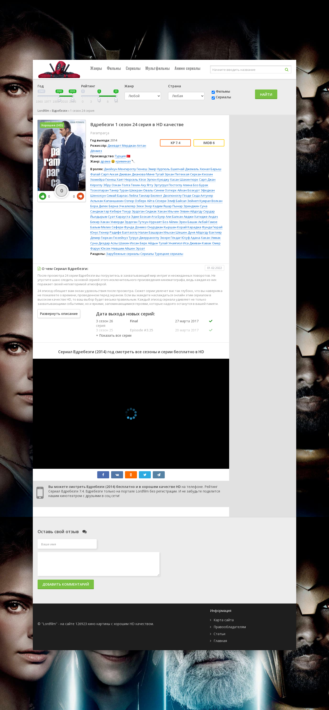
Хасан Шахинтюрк (184, 179)
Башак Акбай (197, 222)
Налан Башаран (150, 232)
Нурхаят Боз (158, 222)
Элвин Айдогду (191, 211)
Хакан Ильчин (168, 211)
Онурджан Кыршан (161, 227)
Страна (174, 86)
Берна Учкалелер (122, 206)
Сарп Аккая (109, 174)
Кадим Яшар (162, 206)
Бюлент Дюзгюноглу (166, 195)
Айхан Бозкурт (188, 190)
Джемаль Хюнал (197, 169)
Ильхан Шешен (175, 232)
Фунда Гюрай (212, 227)
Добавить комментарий (65, 584)
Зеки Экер (144, 206)
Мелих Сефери (112, 227)
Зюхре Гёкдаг (170, 237)
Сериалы (133, 68)
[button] (113, 335)
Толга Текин (131, 185)
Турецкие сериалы (169, 254)
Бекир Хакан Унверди (107, 222)
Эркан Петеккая (176, 174)
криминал (123, 161)
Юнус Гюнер (99, 232)
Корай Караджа (189, 227)
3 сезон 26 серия (104, 323)
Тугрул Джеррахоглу (144, 237)
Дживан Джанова (132, 174)
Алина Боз (191, 185)
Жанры (96, 68)
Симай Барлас (117, 195)
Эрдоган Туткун (136, 222)
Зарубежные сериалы (123, 254)
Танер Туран (119, 190)
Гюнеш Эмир (146, 169)
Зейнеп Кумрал (199, 201)
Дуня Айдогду (198, 232)
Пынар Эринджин (185, 206)
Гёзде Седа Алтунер (197, 195)
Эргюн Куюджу (158, 179)
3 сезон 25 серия (104, 332)
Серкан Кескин (201, 174)
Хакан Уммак (211, 237)
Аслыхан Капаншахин (107, 201)
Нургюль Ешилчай (170, 169)
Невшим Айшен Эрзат (128, 248)
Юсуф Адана (191, 237)
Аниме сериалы (187, 68)
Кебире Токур (120, 211)
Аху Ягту (147, 185)
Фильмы (114, 68)
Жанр (129, 86)
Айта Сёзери (156, 201)
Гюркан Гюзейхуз (114, 237)
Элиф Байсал (177, 201)
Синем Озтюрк (165, 190)
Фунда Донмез (135, 227)
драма (105, 161)
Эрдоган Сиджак (144, 211)
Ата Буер (158, 216)
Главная (220, 640)
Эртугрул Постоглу (168, 185)
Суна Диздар (100, 243)
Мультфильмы (157, 68)
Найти (266, 94)
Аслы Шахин (120, 243)
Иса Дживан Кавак (197, 243)
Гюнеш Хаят (114, 179)
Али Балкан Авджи (179, 216)
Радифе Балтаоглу (124, 232)
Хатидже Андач (206, 216)
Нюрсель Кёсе (135, 179)
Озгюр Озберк (135, 201)
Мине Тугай (155, 174)
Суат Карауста (119, 216)
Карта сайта (224, 620)
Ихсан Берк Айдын (144, 243)
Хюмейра (97, 179)
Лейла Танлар (139, 195)
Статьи (219, 634)
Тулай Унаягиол (170, 243)
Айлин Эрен (178, 222)
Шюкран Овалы (141, 190)
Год (41, 86)
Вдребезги (59, 111)
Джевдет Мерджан (122, 145)
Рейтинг (88, 86)
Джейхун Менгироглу (120, 169)
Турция (120, 156)
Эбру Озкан (112, 185)
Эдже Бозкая (141, 216)
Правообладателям (230, 627)
